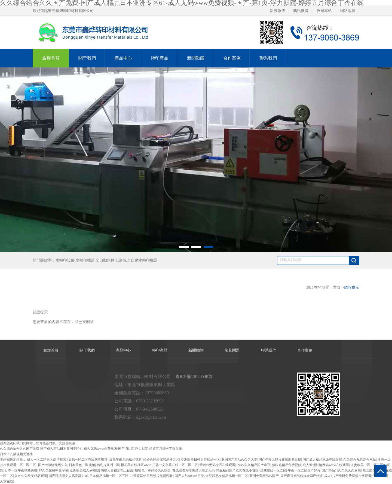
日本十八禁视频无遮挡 (16, 454)
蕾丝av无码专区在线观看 (217, 465)
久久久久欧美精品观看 (30, 476)
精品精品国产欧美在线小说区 (237, 470)
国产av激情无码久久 (52, 465)
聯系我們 (268, 58)
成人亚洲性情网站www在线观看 (326, 465)
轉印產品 (159, 58)
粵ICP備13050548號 (194, 376)
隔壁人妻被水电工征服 (117, 470)
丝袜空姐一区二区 (273, 470)
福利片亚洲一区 (108, 465)
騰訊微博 (300, 11)
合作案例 (232, 58)
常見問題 (232, 350)
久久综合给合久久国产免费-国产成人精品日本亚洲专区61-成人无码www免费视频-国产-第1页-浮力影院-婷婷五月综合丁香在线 (91, 449)
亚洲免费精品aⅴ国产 (264, 476)
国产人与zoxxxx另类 (189, 476)
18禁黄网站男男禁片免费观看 (151, 476)
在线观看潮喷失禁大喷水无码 (193, 470)
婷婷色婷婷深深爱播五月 (161, 459)
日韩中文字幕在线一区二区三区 (175, 465)
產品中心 (123, 58)
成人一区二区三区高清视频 (47, 459)
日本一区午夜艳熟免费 (21, 470)
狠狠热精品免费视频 (286, 465)
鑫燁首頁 (51, 58)
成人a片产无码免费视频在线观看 (347, 476)
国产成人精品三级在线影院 (322, 459)
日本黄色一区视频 (82, 465)
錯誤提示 (351, 288)
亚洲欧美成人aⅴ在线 (84, 470)
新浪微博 (277, 11)
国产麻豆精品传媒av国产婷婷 (301, 476)
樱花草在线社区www (136, 465)
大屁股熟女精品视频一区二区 (227, 476)
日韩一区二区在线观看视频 (88, 459)
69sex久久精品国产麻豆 (254, 465)
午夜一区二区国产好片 (304, 470)
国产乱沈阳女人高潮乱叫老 (68, 476)
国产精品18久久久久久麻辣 (341, 470)
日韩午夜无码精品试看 (125, 459)
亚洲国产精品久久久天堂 (239, 459)
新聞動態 (195, 58)
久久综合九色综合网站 (359, 459)
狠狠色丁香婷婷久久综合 (153, 470)
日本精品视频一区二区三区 (108, 476)
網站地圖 (347, 11)
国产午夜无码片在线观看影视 (280, 459)
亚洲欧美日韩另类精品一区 (200, 459)
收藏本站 (324, 11)
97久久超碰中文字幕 (53, 470)
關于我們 (87, 58)
